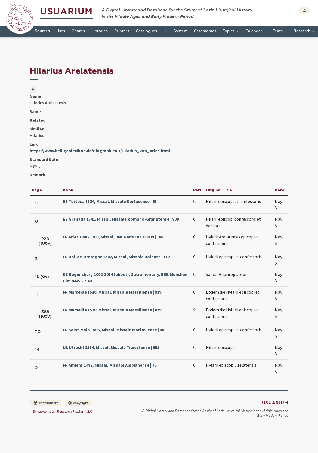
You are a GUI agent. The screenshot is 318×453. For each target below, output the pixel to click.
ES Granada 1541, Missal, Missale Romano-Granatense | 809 (121, 219)
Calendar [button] (254, 31)
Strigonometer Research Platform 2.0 (62, 412)
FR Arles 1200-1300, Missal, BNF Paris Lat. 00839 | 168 (113, 236)
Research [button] (303, 31)
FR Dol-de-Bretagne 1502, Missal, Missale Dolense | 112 (116, 256)
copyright (78, 403)
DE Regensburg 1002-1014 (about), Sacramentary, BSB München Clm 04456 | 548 (125, 278)
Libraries (99, 31)
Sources (42, 31)
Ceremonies (205, 31)
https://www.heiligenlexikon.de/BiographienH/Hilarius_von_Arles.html (100, 150)
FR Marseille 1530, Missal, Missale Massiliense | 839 (112, 292)
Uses (60, 31)
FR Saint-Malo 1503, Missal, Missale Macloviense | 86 (113, 329)
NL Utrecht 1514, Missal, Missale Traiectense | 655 (111, 347)
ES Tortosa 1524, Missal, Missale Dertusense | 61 (110, 201)
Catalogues (146, 31)
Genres (78, 31)
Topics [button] (229, 31)
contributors (45, 403)
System (180, 31)
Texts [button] (278, 31)
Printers (121, 31)
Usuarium (66, 11)
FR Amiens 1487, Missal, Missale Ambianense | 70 (109, 365)
